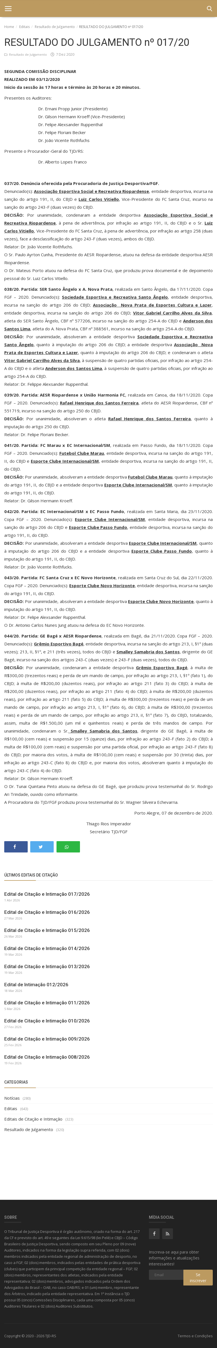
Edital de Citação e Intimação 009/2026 (47, 1039)
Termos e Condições (195, 1335)
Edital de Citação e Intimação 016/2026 (47, 912)
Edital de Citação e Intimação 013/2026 (47, 966)
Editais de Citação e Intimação (33, 1119)
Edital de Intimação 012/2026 (36, 984)
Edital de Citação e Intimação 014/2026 (47, 948)
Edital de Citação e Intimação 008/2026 (47, 1057)
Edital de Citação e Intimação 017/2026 (47, 894)
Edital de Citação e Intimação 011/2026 (47, 1002)
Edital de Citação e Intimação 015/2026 (47, 930)
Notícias (12, 1098)
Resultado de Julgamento (55, 26)
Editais (24, 26)
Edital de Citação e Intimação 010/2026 (47, 1021)
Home (9, 26)
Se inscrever (198, 1277)
